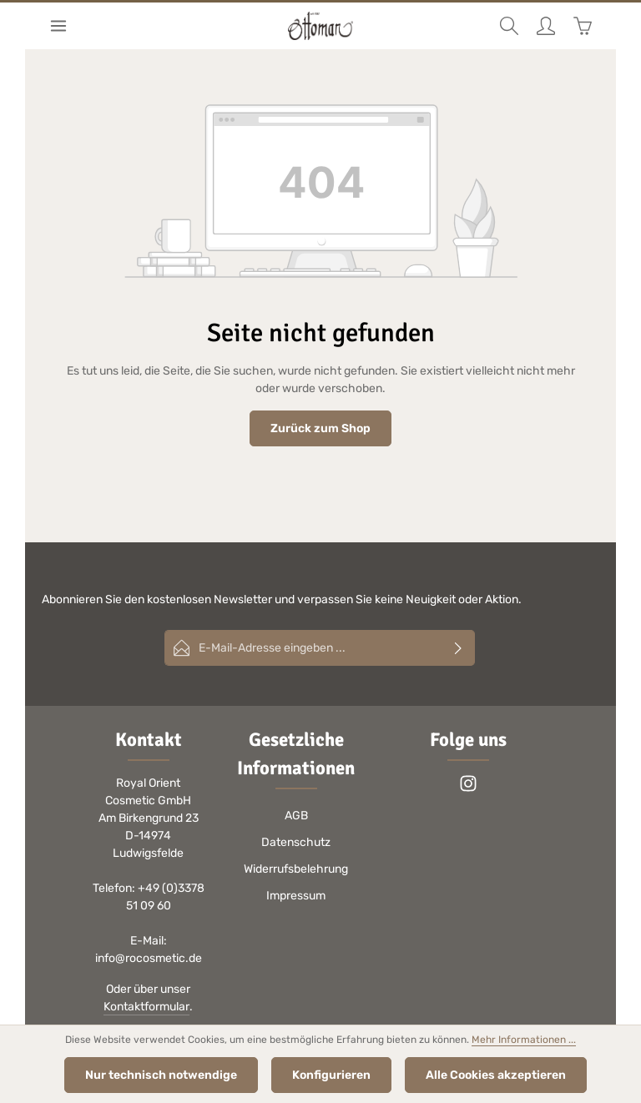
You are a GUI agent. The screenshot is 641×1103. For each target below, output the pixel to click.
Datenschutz (296, 842)
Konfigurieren (331, 1075)
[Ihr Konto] (546, 26)
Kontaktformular (146, 1007)
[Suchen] (509, 26)
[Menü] (58, 26)
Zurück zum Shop (320, 428)
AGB (296, 815)
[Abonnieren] (458, 648)
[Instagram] (468, 789)
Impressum (296, 896)
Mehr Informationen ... (524, 1039)
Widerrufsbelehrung (296, 869)
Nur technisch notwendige (161, 1075)
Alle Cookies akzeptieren (496, 1075)
